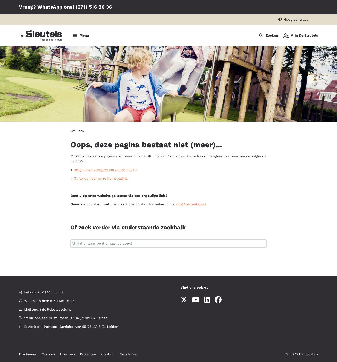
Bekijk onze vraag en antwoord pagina (105, 170)
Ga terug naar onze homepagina (101, 178)
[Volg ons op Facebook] (218, 300)
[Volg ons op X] (184, 300)
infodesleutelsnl (190, 204)
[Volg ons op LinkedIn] (207, 300)
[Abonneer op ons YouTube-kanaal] (196, 300)
